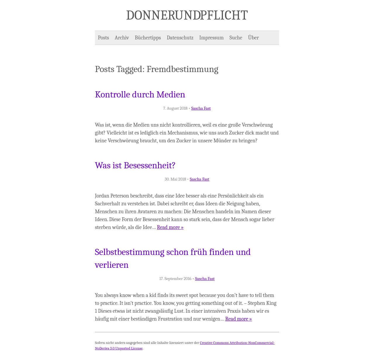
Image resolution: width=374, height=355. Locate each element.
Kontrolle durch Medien (140, 94)
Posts (103, 38)
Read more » (170, 227)
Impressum (211, 38)
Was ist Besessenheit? (135, 165)
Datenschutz (180, 38)
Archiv (122, 38)
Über (253, 38)
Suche (236, 38)
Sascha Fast (201, 108)
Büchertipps (148, 38)
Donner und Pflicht (187, 15)
